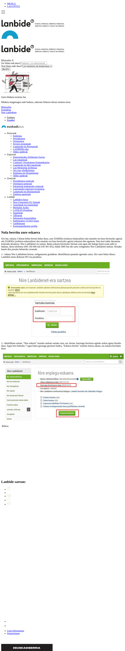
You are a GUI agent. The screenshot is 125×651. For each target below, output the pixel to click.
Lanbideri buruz (20, 199)
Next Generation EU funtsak (26, 202)
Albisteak (17, 215)
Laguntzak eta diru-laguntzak (27, 165)
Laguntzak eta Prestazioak (25, 146)
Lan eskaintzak (20, 160)
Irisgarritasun (13, 633)
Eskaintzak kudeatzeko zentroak (28, 186)
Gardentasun (19, 223)
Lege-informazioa (15, 630)
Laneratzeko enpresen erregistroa (28, 189)
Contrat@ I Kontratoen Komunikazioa (31, 162)
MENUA (11, 3)
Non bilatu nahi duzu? (26, 66)
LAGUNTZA (13, 6)
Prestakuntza (19, 138)
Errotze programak (22, 144)
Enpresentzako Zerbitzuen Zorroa (29, 157)
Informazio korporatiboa (24, 218)
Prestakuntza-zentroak (23, 181)
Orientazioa (18, 141)
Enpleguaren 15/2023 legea (26, 221)
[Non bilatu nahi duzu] (37, 66)
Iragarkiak (18, 213)
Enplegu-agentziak (22, 194)
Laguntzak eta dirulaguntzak (26, 191)
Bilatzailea (6, 60)
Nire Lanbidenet (9, 112)
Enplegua (17, 136)
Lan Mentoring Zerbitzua (25, 167)
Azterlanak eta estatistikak (25, 205)
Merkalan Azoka (21, 207)
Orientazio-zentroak (22, 183)
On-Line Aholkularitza (23, 170)
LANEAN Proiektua (22, 210)
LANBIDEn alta (21, 149)
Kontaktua (6, 110)
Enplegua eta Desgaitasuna (25, 173)
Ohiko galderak (20, 152)
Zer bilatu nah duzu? (24, 63)
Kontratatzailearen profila (25, 226)
